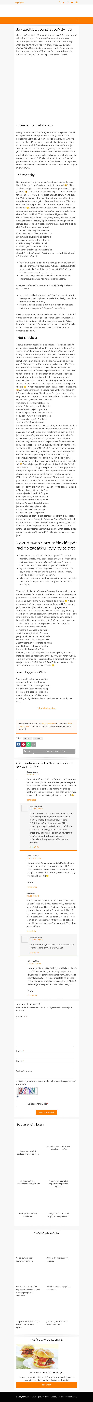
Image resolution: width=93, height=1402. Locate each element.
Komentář (21, 1016)
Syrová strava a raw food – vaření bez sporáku (58, 1147)
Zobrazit (46, 1385)
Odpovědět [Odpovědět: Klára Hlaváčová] (32, 887)
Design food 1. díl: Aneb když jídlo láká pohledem (58, 1215)
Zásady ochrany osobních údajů (64, 1397)
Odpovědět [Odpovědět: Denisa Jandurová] (31, 800)
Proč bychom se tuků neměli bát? (28, 1215)
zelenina (38, 738)
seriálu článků (49, 723)
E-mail (20, 1061)
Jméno (20, 1051)
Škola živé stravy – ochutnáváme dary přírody (28, 1182)
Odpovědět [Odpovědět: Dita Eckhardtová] (34, 847)
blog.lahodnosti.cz (46, 708)
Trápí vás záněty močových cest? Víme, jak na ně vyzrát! (28, 1324)
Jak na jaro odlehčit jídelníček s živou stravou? (28, 1152)
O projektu (19, 2)
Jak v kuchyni (43, 1397)
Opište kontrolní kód (37, 1103)
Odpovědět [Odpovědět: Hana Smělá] (31, 931)
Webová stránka (24, 1071)
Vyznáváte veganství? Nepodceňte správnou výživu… (58, 1184)
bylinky (27, 738)
